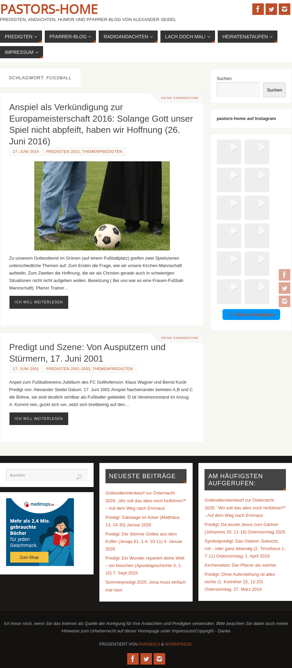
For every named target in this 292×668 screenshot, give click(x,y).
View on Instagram (251, 247)
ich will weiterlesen (39, 302)
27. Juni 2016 (26, 151)
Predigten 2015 (63, 151)
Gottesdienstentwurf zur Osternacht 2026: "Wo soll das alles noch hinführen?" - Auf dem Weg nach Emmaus (245, 508)
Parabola (149, 644)
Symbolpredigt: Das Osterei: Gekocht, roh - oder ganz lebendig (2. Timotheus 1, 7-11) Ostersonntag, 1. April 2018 (245, 549)
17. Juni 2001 (26, 369)
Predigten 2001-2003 (68, 369)
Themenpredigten (102, 151)
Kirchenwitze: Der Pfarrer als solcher (240, 565)
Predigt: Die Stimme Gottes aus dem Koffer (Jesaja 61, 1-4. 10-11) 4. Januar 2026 (143, 541)
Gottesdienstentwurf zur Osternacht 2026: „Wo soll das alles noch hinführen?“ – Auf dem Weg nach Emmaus (146, 500)
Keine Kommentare (179, 98)
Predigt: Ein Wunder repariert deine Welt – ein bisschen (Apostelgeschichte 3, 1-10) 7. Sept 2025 (144, 565)
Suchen (224, 78)
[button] (227, 150)
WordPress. (179, 644)
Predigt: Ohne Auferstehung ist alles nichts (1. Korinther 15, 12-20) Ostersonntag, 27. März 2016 (240, 582)
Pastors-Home (49, 8)
